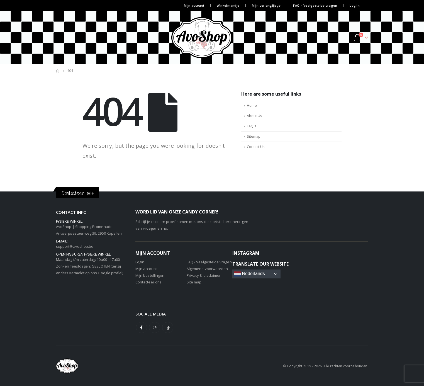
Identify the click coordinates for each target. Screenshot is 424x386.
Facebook (141, 327)
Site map (194, 282)
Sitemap (253, 136)
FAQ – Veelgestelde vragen (315, 5)
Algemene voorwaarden (207, 268)
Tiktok (167, 327)
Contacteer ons (148, 282)
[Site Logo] (212, 38)
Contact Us (256, 146)
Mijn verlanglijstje (266, 5)
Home (252, 105)
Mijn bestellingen (149, 275)
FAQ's (251, 126)
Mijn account (194, 5)
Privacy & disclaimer (204, 275)
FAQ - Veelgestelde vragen (209, 261)
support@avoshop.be (74, 246)
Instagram (154, 327)
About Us (254, 115)
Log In (355, 5)
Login (139, 261)
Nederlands (249, 274)
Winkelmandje (228, 5)
